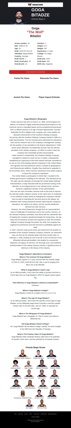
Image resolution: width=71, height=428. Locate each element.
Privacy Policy (43, 414)
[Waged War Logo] (35, 4)
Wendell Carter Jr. (16, 388)
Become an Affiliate (35, 416)
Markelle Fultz (54, 378)
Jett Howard (51, 358)
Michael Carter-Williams (23, 358)
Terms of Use (36, 414)
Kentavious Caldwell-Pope (23, 398)
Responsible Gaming (52, 414)
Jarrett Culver (39, 398)
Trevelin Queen (43, 388)
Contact (25, 414)
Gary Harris (42, 378)
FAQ (15, 414)
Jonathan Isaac (16, 378)
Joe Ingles (29, 408)
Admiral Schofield (42, 368)
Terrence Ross (42, 408)
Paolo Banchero (30, 388)
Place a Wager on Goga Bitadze (35, 72)
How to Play (20, 414)
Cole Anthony (51, 398)
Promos (30, 414)
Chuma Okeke (55, 368)
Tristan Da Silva (38, 358)
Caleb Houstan (29, 378)
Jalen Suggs (28, 368)
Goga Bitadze (55, 388)
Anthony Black (16, 368)
